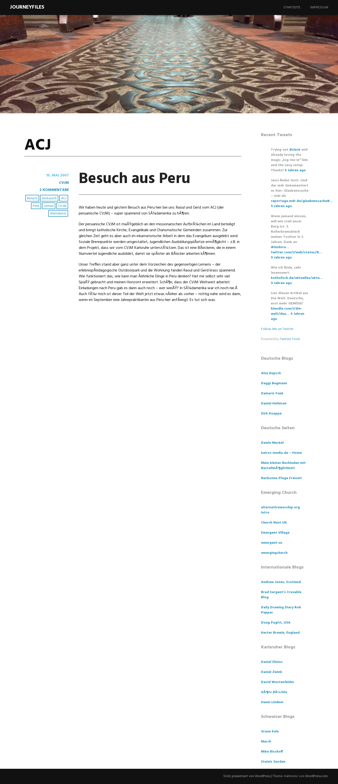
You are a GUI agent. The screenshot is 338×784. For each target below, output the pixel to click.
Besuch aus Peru (137, 179)
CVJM (64, 182)
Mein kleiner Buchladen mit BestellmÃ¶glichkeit (283, 465)
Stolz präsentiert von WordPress (246, 776)
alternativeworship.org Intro (280, 510)
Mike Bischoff (272, 752)
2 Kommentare (53, 189)
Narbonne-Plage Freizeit (281, 478)
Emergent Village (275, 533)
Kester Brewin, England (280, 633)
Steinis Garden (273, 762)
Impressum (319, 7)
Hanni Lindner (272, 702)
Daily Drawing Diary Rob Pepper (281, 610)
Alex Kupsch (271, 373)
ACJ (64, 198)
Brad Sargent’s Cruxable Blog (281, 594)
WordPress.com (316, 776)
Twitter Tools (290, 339)
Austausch (49, 198)
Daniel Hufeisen (274, 403)
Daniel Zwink (271, 672)
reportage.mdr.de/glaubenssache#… (302, 201)
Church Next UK (274, 523)
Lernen (49, 205)
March (266, 741)
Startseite (291, 7)
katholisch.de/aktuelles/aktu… (297, 278)
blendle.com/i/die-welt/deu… (286, 311)
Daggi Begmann (274, 383)
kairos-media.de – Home (281, 453)
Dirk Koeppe (271, 413)
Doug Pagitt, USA (276, 623)
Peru (36, 205)
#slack (294, 150)
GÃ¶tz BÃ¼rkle (274, 692)
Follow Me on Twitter (277, 329)
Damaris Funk (272, 393)
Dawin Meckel (272, 443)
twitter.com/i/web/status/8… (296, 252)
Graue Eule (270, 731)
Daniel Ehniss (272, 662)
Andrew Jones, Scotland (281, 582)
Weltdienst (58, 213)
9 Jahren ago (295, 170)
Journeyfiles (27, 7)
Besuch (32, 198)
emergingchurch (274, 553)
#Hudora (278, 247)
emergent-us (271, 543)
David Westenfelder (277, 682)
